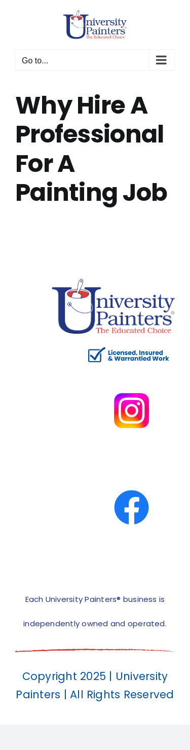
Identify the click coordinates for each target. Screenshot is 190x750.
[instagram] (131, 371)
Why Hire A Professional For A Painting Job (91, 149)
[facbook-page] (131, 468)
